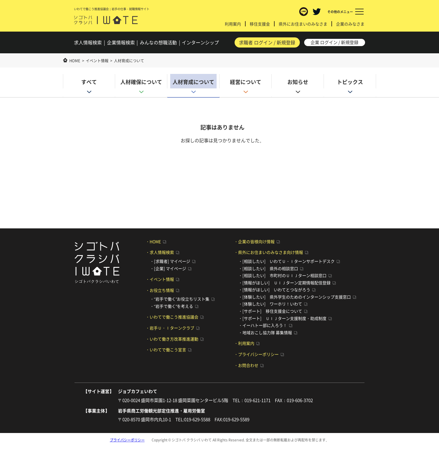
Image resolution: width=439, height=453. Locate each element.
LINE (303, 11)
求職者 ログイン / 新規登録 (267, 42)
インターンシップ (201, 42)
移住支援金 (260, 24)
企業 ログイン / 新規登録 (334, 42)
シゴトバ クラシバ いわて (106, 20)
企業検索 (121, 42)
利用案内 (233, 24)
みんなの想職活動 (158, 42)
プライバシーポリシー (127, 440)
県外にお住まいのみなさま (303, 24)
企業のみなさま (350, 24)
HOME (74, 60)
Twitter (316, 11)
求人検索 (88, 42)
